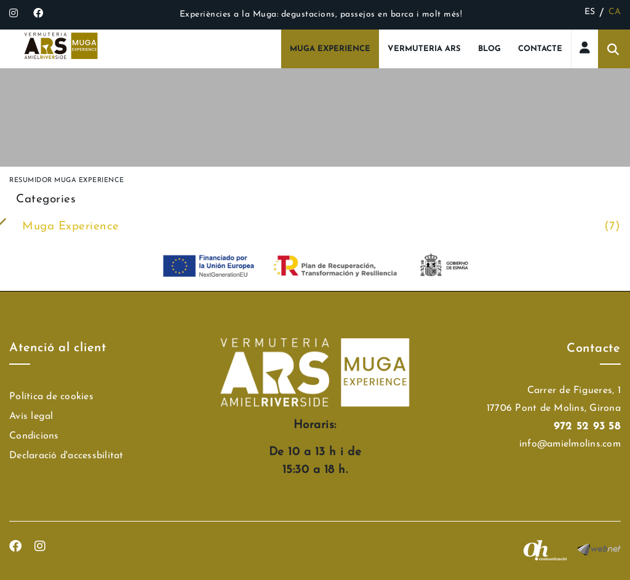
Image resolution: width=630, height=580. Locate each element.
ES (590, 12)
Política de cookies (51, 397)
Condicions (34, 436)
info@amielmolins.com (570, 444)
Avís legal (31, 416)
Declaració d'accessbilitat (66, 456)
